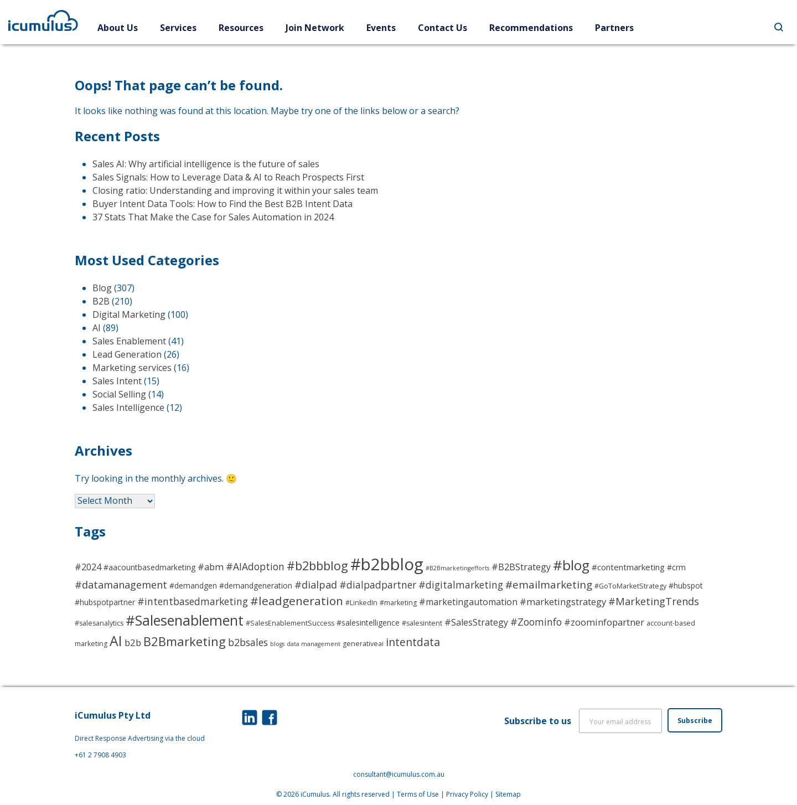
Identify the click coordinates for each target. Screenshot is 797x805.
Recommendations (531, 28)
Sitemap (508, 794)
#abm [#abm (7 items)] (211, 566)
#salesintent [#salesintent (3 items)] (422, 623)
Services (178, 28)
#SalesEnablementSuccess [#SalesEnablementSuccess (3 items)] (290, 623)
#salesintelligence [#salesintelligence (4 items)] (368, 622)
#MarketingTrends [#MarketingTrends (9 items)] (653, 601)
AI (96, 328)
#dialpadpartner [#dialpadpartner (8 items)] (377, 584)
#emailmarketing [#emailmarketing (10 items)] (548, 584)
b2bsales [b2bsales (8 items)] (248, 642)
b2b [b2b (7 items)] (133, 642)
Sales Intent (117, 381)
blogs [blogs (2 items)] (277, 644)
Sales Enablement (129, 341)
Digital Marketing (128, 314)
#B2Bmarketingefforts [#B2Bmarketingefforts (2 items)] (457, 568)
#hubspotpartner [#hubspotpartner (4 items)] (105, 602)
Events (381, 28)
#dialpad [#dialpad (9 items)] (315, 584)
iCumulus (315, 794)
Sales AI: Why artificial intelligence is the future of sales (205, 164)
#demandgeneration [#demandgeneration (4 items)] (255, 585)
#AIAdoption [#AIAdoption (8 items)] (255, 566)
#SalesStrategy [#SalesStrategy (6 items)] (476, 622)
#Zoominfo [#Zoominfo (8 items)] (536, 621)
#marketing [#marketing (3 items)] (398, 602)
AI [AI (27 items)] (116, 640)
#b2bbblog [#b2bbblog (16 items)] (317, 566)
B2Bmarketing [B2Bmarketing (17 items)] (184, 641)
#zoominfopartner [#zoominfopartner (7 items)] (604, 622)
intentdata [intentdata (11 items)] (413, 641)
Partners (614, 28)
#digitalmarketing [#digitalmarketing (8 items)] (460, 584)
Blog (102, 288)
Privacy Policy (467, 794)
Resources (241, 28)
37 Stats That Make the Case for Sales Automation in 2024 (213, 217)
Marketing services (132, 368)
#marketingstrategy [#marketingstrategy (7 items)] (563, 601)
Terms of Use (418, 794)
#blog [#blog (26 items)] (571, 565)
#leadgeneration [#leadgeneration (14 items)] (296, 600)
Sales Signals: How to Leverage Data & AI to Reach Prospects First (228, 177)
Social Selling (119, 394)
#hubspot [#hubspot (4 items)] (686, 585)
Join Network (315, 28)
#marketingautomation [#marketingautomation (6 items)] (468, 602)
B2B (101, 301)
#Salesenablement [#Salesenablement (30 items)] (185, 620)
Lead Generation (127, 354)
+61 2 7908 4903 (100, 755)
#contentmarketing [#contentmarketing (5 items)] (628, 566)
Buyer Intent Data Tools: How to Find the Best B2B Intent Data (222, 204)
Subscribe (694, 720)
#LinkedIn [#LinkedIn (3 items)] (361, 602)
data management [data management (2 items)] (313, 644)
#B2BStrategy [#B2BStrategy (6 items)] (521, 567)
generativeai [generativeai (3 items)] (363, 643)
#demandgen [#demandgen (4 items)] (193, 585)
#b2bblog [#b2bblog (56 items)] (386, 564)
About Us (117, 28)
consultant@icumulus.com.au (398, 774)
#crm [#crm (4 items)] (676, 567)
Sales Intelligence (128, 407)
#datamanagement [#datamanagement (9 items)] (121, 584)
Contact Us (442, 28)
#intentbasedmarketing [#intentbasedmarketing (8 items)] (192, 601)
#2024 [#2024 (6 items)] (88, 567)
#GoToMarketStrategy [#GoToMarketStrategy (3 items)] (630, 586)
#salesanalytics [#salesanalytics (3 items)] (99, 623)
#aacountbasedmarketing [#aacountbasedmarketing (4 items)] (149, 567)
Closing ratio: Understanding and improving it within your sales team (235, 190)
